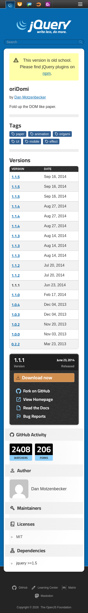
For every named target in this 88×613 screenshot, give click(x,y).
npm (46, 73)
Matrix (69, 587)
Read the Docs (32, 408)
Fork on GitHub (33, 391)
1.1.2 (15, 265)
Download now (33, 377)
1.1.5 (15, 176)
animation (39, 134)
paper (17, 134)
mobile (32, 141)
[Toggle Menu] (80, 4)
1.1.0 (15, 294)
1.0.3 (15, 314)
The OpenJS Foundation (56, 607)
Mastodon (44, 596)
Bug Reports (31, 416)
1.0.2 (15, 324)
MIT (19, 537)
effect (51, 141)
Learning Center (44, 587)
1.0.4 (15, 304)
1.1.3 (15, 235)
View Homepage (34, 399)
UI (15, 141)
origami (62, 134)
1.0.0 (15, 334)
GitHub (19, 587)
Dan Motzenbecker (30, 97)
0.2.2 (15, 344)
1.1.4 (15, 206)
